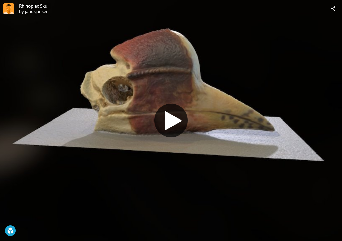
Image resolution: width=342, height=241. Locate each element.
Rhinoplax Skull (34, 6)
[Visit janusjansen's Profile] (8, 8)
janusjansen (37, 11)
